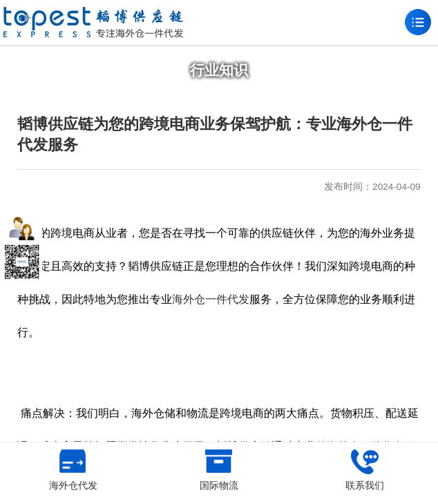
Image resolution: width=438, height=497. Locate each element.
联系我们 (364, 470)
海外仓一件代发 (210, 299)
